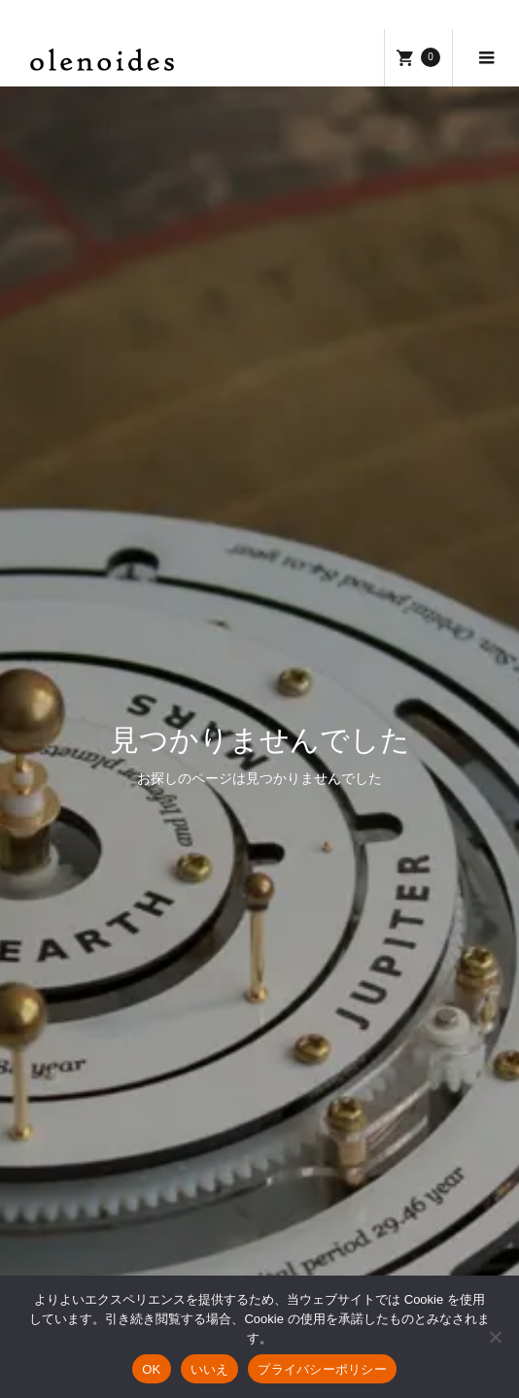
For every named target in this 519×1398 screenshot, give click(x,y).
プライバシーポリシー (322, 1369)
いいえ (209, 1369)
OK (151, 1369)
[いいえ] (494, 1337)
